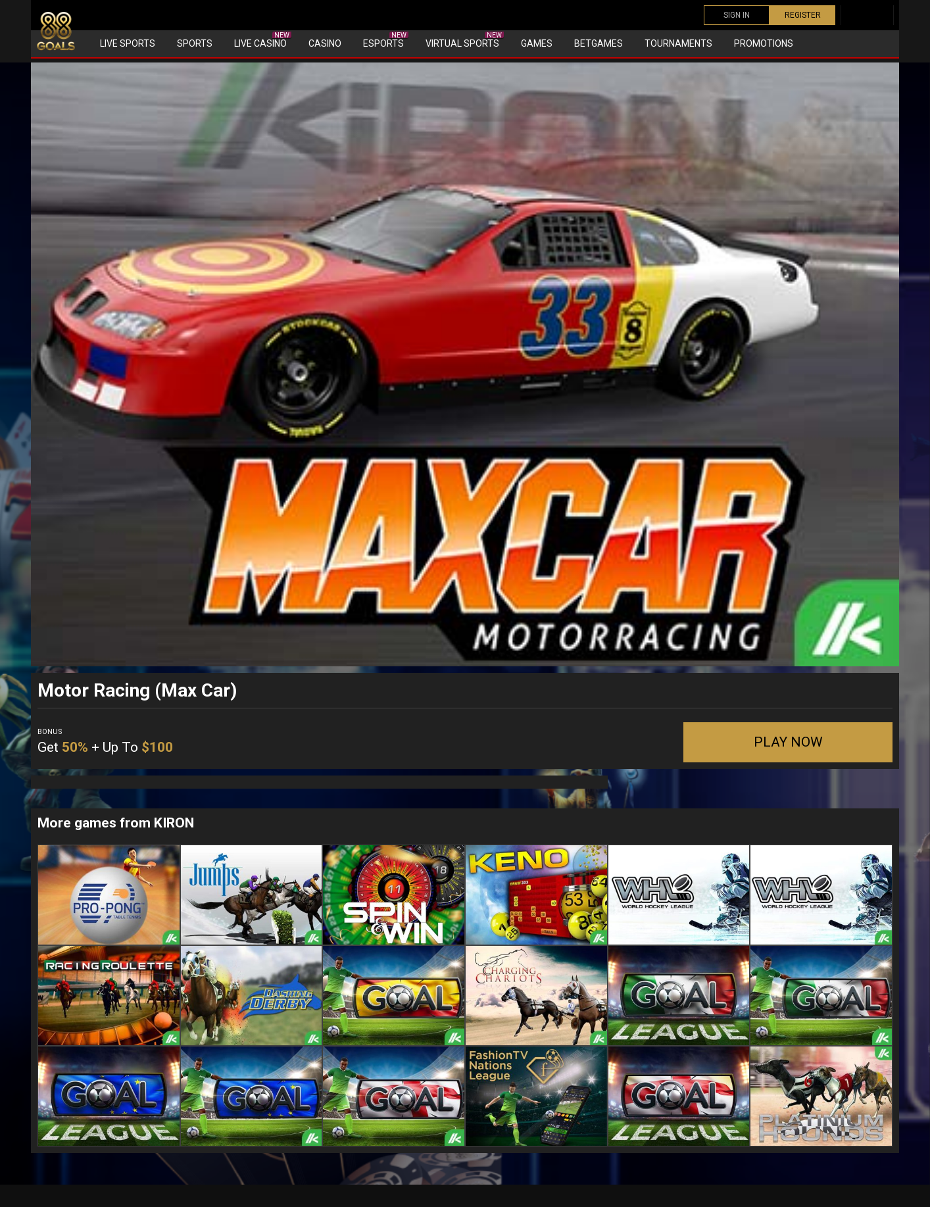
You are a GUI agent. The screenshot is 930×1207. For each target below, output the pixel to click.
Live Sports (127, 43)
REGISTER (803, 15)
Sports (194, 43)
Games (536, 43)
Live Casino (262, 40)
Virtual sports (465, 40)
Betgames (598, 43)
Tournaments (678, 43)
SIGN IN (736, 15)
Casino (324, 43)
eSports (385, 40)
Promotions (763, 43)
